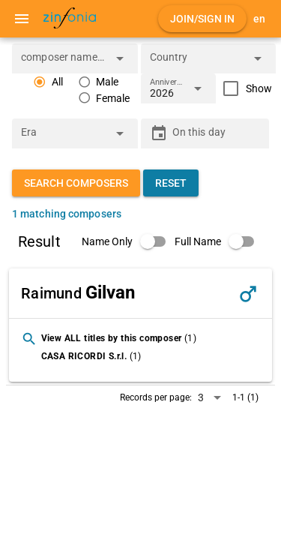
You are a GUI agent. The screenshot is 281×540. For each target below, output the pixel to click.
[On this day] (216, 133)
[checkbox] (244, 89)
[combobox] (63, 63)
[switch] (128, 241)
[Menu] (21, 19)
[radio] (48, 82)
